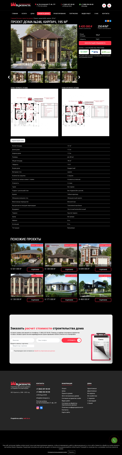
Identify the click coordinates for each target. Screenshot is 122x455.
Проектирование (59, 13)
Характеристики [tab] (18, 141)
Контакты (105, 13)
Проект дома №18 (71, 276)
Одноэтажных (92, 388)
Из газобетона (92, 396)
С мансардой (91, 401)
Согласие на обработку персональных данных (69, 404)
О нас (96, 13)
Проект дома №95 (105, 245)
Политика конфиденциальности (72, 407)
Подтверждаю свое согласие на (34, 351)
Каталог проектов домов (25, 18)
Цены (32, 13)
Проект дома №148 (105, 276)
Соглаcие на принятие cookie (71, 398)
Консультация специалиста (95, 43)
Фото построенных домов (70, 396)
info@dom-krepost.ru (43, 398)
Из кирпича (91, 393)
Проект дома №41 (37, 276)
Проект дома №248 (37, 245)
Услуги (24, 13)
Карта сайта (66, 412)
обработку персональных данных (44, 351)
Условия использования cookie (57, 452)
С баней (90, 403)
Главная (15, 13)
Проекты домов (44, 13)
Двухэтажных (92, 391)
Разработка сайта (17, 418)
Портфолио (73, 13)
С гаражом (91, 398)
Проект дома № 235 (71, 245)
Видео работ (86, 13)
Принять (71, 452)
